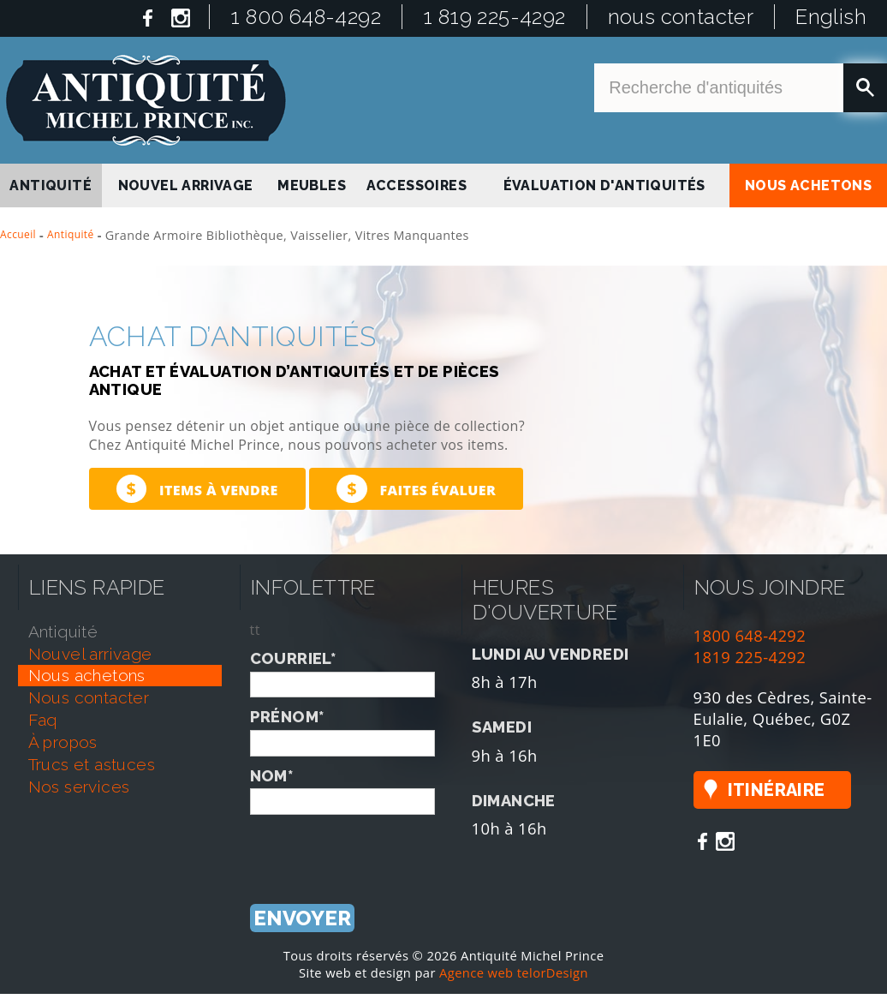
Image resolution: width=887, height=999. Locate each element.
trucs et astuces (91, 764)
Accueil (18, 234)
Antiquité (70, 234)
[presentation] (380, 848)
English (830, 16)
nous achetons (808, 185)
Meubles (311, 185)
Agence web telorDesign (513, 972)
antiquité (50, 185)
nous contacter (681, 16)
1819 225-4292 (750, 656)
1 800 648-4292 (305, 16)
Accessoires (416, 185)
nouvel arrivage (185, 185)
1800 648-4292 (750, 635)
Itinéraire (776, 790)
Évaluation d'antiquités (604, 185)
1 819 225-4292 (494, 16)
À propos (63, 742)
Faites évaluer (416, 489)
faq (42, 719)
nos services (79, 786)
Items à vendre (197, 489)
